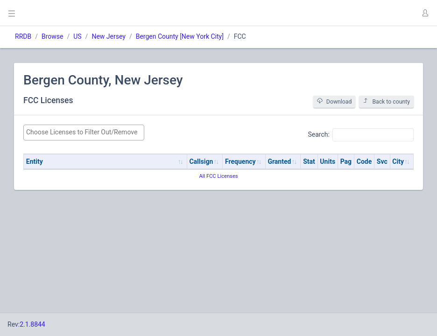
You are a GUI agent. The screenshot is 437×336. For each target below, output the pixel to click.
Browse (52, 36)
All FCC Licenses (218, 176)
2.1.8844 (32, 324)
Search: (361, 134)
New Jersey (108, 36)
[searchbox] (83, 132)
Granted (279, 161)
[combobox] (83, 132)
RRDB (23, 36)
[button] (425, 13)
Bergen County (157, 36)
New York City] (203, 36)
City (398, 161)
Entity (34, 161)
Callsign (201, 161)
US (77, 36)
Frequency (240, 161)
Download (334, 101)
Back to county (386, 101)
